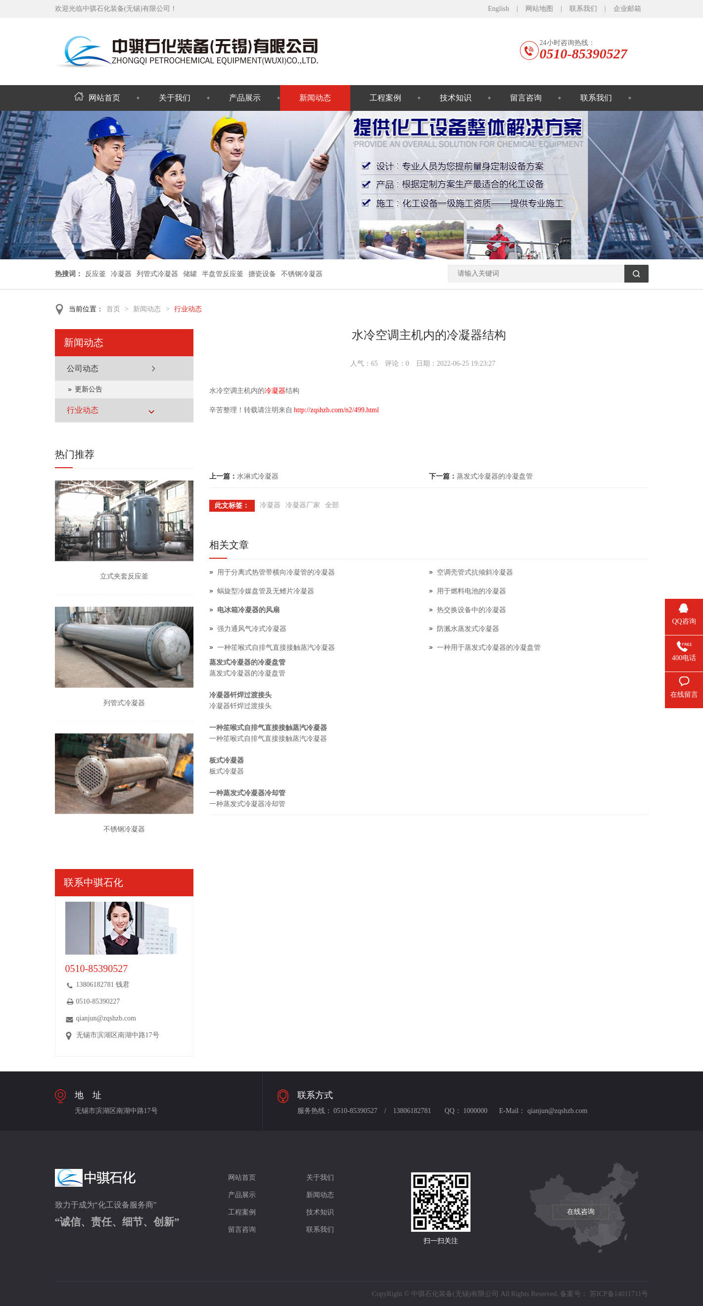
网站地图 (539, 8)
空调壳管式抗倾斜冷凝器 (475, 572)
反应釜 (95, 274)
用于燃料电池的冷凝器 (471, 591)
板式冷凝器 (226, 760)
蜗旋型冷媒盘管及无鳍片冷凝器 (265, 591)
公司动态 (82, 368)
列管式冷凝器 (157, 274)
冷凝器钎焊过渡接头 (240, 695)
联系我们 (583, 8)
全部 (332, 505)
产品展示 (245, 98)
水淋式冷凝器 (258, 476)
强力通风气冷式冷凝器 (251, 628)
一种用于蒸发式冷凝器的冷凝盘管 (489, 647)
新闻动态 (315, 98)
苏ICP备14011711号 (619, 1294)
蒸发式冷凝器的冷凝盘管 (495, 476)
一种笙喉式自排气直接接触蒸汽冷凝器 (276, 647)
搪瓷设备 (262, 274)
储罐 (190, 274)
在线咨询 (581, 1211)
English (498, 8)
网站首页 (97, 98)
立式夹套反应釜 (124, 576)
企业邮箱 (627, 8)
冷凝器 (121, 274)
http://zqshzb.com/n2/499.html (336, 410)
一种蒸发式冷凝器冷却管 (247, 793)
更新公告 (88, 389)
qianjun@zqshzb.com (106, 1018)
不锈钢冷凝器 (302, 274)
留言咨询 (526, 98)
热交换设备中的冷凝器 (471, 610)
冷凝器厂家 (302, 505)
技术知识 (455, 98)
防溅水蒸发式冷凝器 (468, 628)
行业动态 (188, 309)
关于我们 (174, 98)
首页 (113, 309)
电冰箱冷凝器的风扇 (248, 610)
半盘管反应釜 (222, 274)
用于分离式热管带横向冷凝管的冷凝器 (276, 572)
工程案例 (385, 98)
